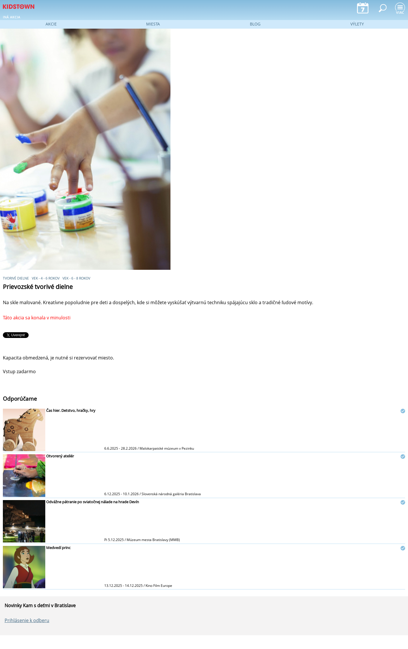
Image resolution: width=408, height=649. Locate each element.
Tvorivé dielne (16, 278)
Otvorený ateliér (60, 456)
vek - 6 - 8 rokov (76, 278)
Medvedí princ (58, 547)
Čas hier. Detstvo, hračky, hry (70, 410)
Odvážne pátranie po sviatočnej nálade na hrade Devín (92, 501)
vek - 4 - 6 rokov (46, 278)
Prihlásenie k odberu (27, 620)
